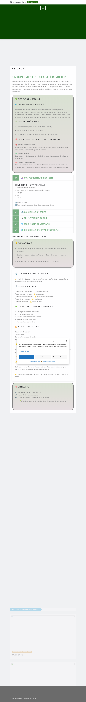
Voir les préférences (59, 357)
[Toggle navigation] (43, 8)
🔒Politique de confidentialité (48, 361)
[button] (66, 341)
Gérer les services (24, 351)
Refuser (43, 357)
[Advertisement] (43, 24)
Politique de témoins (35, 361)
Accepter (27, 357)
